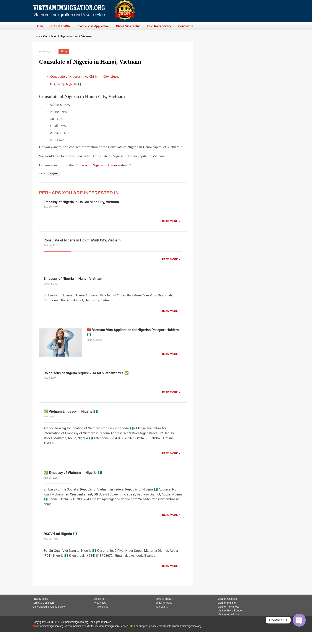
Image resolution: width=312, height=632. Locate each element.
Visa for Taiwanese (228, 606)
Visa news (100, 602)
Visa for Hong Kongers (231, 610)
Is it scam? (162, 606)
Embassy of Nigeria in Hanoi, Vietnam (73, 279)
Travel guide (101, 606)
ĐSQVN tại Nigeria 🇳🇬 (63, 84)
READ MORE (170, 221)
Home (36, 36)
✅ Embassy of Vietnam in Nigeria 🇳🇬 (73, 473)
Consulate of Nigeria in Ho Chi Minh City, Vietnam (83, 76)
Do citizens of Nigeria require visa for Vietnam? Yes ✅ (86, 373)
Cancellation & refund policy (48, 606)
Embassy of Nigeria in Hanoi (96, 165)
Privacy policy (40, 598)
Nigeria (54, 173)
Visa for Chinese (227, 598)
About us (99, 598)
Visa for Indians (227, 602)
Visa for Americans (228, 614)
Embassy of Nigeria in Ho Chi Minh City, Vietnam (81, 202)
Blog (64, 51)
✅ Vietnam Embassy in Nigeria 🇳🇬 (71, 411)
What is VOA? (164, 602)
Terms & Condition (43, 602)
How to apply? (164, 598)
